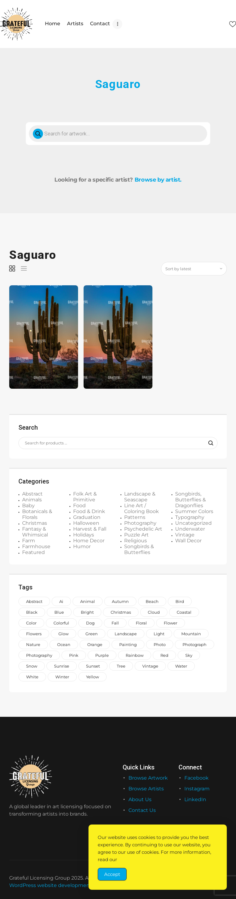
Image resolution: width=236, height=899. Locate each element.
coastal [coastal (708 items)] (184, 611)
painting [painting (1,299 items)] (128, 644)
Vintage (185, 534)
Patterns (134, 517)
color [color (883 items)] (31, 622)
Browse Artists (146, 788)
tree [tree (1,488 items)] (121, 665)
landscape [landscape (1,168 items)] (126, 633)
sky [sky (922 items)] (188, 654)
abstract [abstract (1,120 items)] (34, 601)
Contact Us (142, 810)
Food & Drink (89, 511)
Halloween (86, 523)
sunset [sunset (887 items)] (93, 665)
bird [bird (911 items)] (179, 601)
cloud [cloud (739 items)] (154, 611)
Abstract (32, 493)
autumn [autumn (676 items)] (120, 601)
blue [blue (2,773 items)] (59, 611)
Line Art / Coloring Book (141, 508)
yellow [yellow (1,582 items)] (92, 676)
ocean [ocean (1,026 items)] (63, 644)
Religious (135, 540)
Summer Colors (194, 511)
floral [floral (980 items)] (141, 622)
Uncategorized (193, 523)
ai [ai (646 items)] (61, 601)
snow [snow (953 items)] (31, 665)
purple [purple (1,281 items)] (102, 654)
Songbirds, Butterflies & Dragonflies (190, 499)
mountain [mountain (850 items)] (191, 633)
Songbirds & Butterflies (139, 549)
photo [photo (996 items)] (160, 644)
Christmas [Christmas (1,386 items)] (121, 611)
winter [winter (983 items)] (62, 676)
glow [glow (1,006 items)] (63, 633)
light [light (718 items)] (159, 633)
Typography (189, 517)
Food (79, 505)
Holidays (83, 534)
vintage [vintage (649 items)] (150, 665)
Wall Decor (188, 540)
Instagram (197, 788)
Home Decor (88, 540)
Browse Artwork (148, 778)
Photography (140, 523)
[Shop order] (194, 268)
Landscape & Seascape (139, 496)
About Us (139, 799)
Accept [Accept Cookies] (112, 874)
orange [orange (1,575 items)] (94, 644)
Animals (32, 499)
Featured (33, 552)
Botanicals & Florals (37, 514)
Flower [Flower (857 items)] (170, 622)
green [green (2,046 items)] (91, 633)
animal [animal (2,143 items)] (87, 601)
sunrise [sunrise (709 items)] (61, 665)
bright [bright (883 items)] (87, 611)
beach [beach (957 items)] (152, 601)
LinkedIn (195, 799)
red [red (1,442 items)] (164, 654)
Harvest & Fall (89, 529)
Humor (82, 546)
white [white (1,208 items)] (32, 676)
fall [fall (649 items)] (115, 622)
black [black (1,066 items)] (31, 611)
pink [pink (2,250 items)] (73, 654)
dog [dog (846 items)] (90, 622)
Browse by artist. (158, 179)
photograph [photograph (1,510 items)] (194, 644)
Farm (28, 540)
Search (209, 443)
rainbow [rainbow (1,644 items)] (135, 654)
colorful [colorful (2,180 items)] (61, 622)
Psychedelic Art (143, 529)
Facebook (196, 778)
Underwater (190, 529)
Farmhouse (36, 546)
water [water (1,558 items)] (181, 665)
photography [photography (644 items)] (39, 654)
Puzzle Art (136, 534)
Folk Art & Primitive (85, 496)
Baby (28, 505)
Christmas (34, 523)
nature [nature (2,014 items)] (33, 644)
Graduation (86, 517)
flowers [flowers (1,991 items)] (33, 633)
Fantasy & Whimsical (35, 531)
